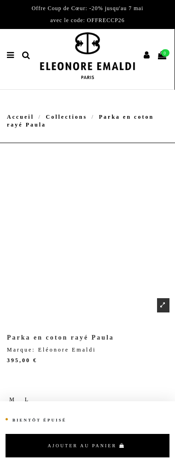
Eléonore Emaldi (67, 349)
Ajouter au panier (86, 445)
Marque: (21, 349)
